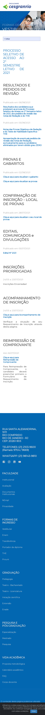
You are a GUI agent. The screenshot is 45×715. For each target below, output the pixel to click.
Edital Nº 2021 (9, 253)
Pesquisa (6, 644)
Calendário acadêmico (12, 670)
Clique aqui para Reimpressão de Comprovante (11, 359)
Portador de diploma (12, 547)
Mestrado (6, 638)
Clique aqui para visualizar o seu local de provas (22, 218)
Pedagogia (7, 579)
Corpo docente (9, 682)
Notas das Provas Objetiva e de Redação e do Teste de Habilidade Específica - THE (22, 131)
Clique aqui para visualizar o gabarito (20, 177)
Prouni (5, 559)
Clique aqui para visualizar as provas (20, 181)
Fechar (24, 712)
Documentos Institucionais (8, 493)
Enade (5, 609)
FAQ (4, 676)
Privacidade (7, 506)
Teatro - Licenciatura (12, 591)
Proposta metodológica (13, 664)
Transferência (8, 541)
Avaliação (6, 486)
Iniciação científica (11, 597)
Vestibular (7, 529)
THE (4, 553)
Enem (5, 535)
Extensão (6, 603)
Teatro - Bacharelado (12, 585)
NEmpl (5, 500)
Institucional (8, 480)
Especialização (9, 632)
